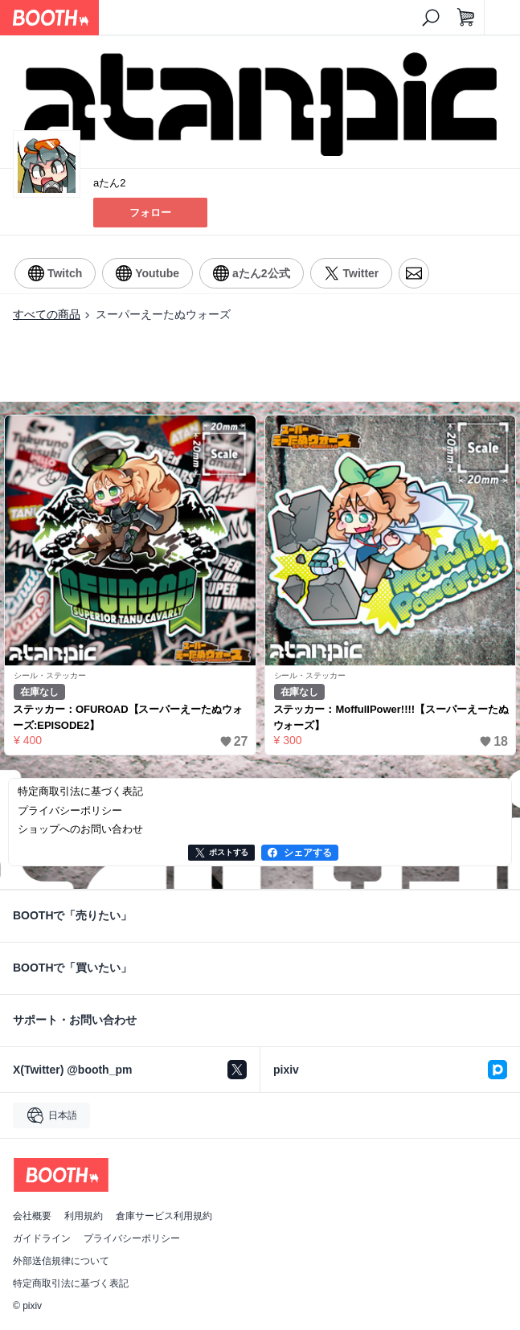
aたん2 (109, 183)
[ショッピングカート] (466, 17)
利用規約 (83, 1216)
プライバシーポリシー (132, 1238)
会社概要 (32, 1216)
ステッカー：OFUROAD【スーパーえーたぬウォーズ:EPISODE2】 (128, 717)
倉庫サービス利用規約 (164, 1216)
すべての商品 (46, 314)
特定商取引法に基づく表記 (71, 1283)
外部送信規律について (61, 1261)
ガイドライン (42, 1238)
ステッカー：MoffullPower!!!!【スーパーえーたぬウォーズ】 (391, 717)
